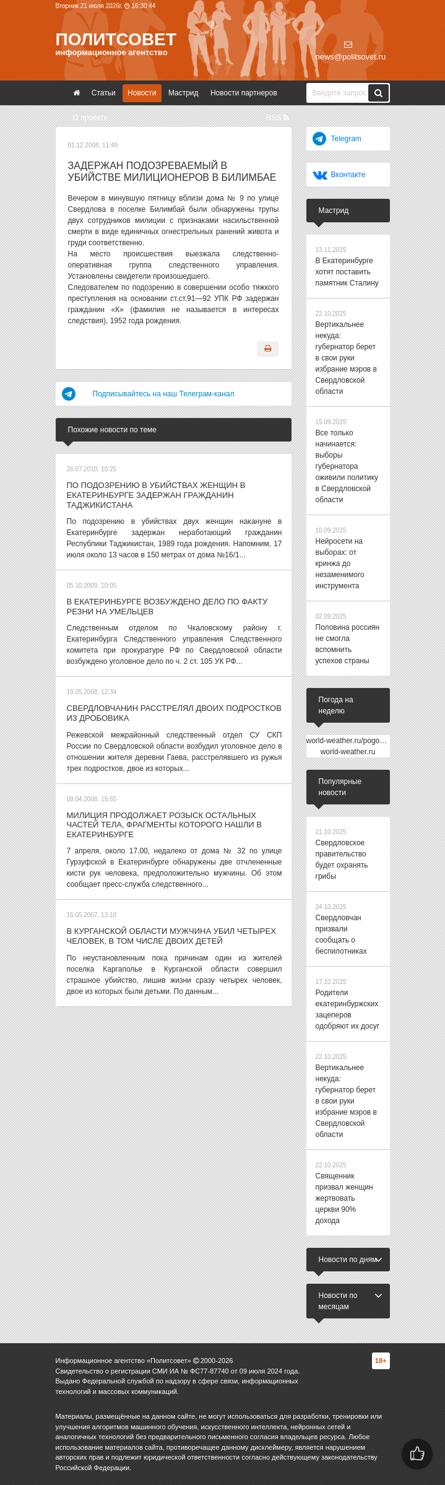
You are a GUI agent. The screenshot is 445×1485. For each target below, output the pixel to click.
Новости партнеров (243, 93)
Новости (141, 93)
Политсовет (116, 39)
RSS (277, 117)
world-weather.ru (348, 751)
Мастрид (183, 93)
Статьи (104, 93)
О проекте (90, 117)
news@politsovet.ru (351, 50)
